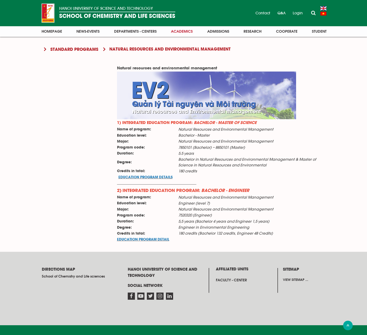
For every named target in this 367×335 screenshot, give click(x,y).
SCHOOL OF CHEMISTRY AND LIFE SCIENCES (117, 16)
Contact (262, 13)
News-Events (88, 31)
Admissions (218, 31)
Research (252, 31)
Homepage (52, 31)
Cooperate (287, 31)
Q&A (281, 13)
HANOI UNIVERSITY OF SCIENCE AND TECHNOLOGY (106, 8)
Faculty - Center (231, 280)
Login (298, 13)
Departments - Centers (135, 31)
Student (319, 31)
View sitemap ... (295, 280)
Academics (182, 31)
